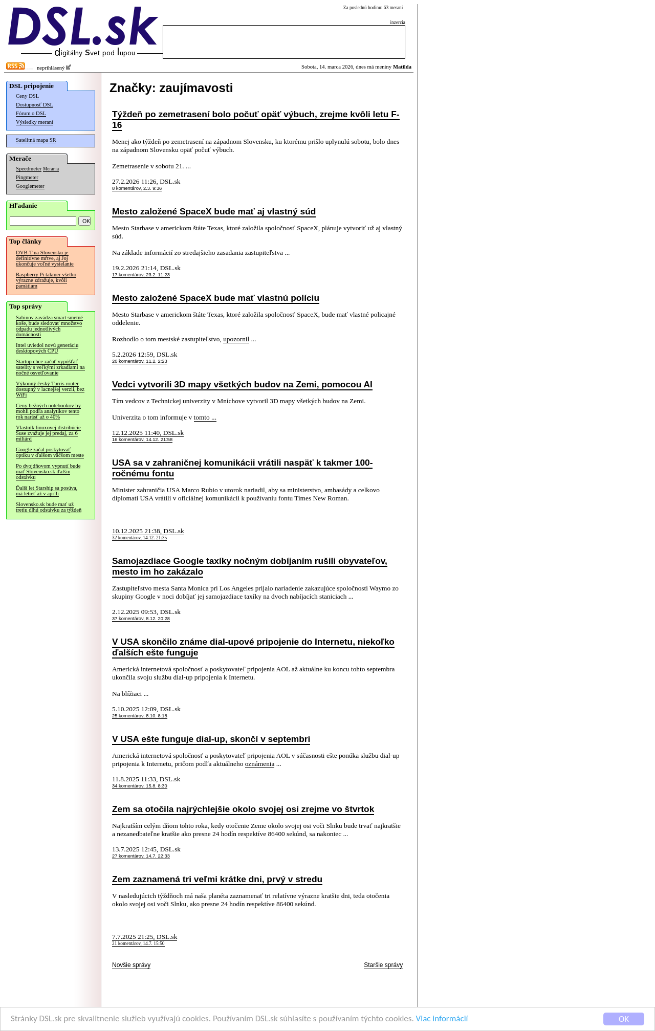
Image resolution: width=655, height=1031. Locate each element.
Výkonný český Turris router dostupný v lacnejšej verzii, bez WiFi (50, 389)
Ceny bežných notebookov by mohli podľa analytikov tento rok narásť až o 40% (48, 411)
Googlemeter (30, 186)
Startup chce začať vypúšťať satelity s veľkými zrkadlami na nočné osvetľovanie (50, 367)
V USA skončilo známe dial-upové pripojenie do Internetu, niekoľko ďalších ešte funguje (253, 647)
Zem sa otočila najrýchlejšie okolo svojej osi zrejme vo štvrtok (243, 809)
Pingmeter (27, 177)
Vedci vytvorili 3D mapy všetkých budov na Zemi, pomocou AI (242, 384)
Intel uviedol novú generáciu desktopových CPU (47, 348)
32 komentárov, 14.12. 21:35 (139, 537)
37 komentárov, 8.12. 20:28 (141, 618)
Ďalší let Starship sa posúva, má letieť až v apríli (46, 490)
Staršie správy (383, 965)
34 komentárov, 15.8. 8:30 (139, 785)
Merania (51, 168)
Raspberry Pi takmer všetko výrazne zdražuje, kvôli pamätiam (46, 280)
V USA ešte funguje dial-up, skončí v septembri (211, 739)
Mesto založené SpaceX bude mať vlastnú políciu (215, 298)
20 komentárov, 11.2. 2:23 (139, 361)
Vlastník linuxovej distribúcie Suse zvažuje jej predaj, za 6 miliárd (48, 433)
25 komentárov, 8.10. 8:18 (139, 715)
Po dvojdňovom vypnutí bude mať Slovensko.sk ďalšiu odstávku (48, 471)
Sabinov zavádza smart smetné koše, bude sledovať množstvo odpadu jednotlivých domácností (49, 326)
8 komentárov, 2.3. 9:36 (137, 188)
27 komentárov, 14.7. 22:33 (141, 856)
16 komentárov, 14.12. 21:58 (142, 439)
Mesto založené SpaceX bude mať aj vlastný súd (214, 211)
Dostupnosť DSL (34, 104)
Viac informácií (442, 1020)
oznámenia (260, 763)
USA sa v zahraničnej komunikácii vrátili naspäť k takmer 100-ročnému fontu (242, 467)
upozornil (236, 339)
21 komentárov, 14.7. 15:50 (138, 943)
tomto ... (205, 417)
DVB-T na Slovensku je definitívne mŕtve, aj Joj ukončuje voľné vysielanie (45, 258)
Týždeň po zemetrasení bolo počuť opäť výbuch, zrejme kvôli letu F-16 (256, 119)
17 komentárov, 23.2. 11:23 (141, 274)
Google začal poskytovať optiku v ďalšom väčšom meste (50, 452)
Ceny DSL (27, 96)
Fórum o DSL (31, 113)
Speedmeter (28, 168)
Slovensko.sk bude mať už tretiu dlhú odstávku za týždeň (48, 507)
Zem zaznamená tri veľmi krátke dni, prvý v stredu (217, 879)
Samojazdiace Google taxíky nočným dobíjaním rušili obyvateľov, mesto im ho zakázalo (249, 566)
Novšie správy (131, 965)
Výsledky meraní (34, 122)
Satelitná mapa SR (36, 140)
